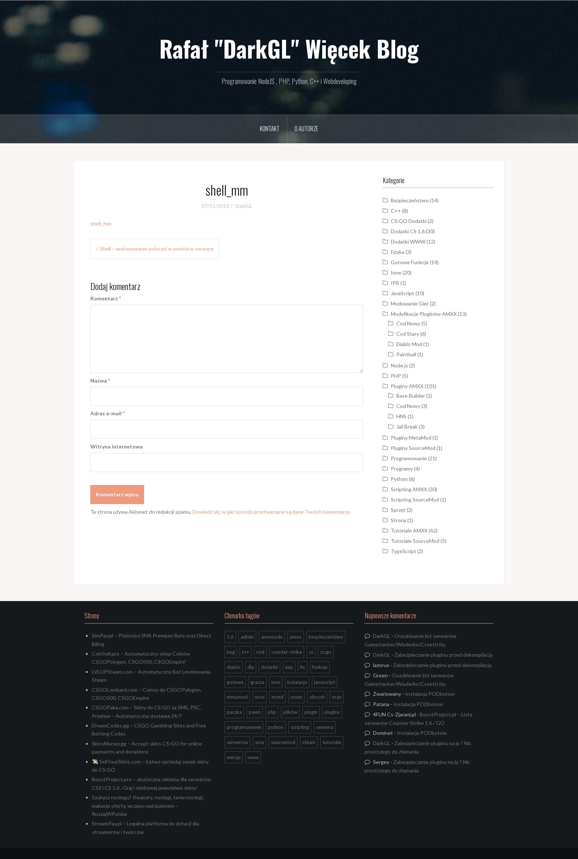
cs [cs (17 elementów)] (311, 652)
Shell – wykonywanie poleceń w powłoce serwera (156, 248)
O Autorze (306, 128)
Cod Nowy (408, 323)
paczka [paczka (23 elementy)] (234, 712)
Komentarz (105, 298)
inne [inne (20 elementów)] (275, 682)
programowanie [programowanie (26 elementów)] (244, 727)
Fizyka (397, 252)
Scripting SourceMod (415, 499)
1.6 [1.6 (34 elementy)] (230, 637)
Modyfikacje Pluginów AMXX (424, 314)
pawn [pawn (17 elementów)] (255, 712)
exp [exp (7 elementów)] (289, 667)
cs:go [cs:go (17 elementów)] (325, 652)
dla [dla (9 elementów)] (250, 667)
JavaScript (402, 293)
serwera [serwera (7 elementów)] (324, 727)
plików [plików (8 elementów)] (290, 712)
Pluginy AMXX (407, 386)
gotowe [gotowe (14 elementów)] (235, 682)
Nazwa (100, 380)
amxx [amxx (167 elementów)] (296, 637)
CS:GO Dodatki (408, 221)
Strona (398, 520)
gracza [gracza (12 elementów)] (257, 682)
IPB (395, 283)
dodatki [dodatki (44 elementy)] (269, 667)
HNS (401, 416)
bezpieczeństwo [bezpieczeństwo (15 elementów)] (326, 637)
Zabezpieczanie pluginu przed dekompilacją (443, 655)
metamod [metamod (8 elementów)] (237, 697)
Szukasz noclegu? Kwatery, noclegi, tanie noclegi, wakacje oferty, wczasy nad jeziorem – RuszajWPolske (148, 805)
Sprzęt (398, 510)
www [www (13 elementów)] (253, 757)
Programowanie (409, 458)
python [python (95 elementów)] (275, 727)
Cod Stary (407, 334)
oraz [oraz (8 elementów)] (336, 697)
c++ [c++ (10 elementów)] (245, 652)
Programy (402, 468)
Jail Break (407, 426)
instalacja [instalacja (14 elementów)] (297, 682)
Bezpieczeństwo (410, 200)
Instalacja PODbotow (430, 694)
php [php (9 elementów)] (272, 712)
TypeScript (403, 551)
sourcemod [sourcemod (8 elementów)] (283, 742)
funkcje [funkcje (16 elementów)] (319, 667)
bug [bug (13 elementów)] (231, 652)
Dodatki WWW (408, 241)
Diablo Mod (409, 344)
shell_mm (100, 223)
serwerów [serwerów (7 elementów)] (237, 742)
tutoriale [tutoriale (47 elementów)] (332, 742)
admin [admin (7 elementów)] (247, 637)
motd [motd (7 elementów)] (277, 697)
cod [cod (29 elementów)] (260, 652)
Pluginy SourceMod (413, 448)
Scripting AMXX (409, 489)
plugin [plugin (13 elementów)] (310, 712)
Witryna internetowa (116, 446)
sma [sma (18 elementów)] (259, 742)
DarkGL (244, 206)
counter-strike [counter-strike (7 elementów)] (286, 652)
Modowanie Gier (410, 303)
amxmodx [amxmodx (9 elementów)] (272, 637)
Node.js (399, 365)
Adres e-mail (107, 413)
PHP (396, 376)
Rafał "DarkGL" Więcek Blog (289, 48)
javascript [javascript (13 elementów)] (324, 682)
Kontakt (269, 128)
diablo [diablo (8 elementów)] (233, 667)
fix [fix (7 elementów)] (302, 667)
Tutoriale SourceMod (415, 541)
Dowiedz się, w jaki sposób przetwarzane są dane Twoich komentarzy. (271, 512)
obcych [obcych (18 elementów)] (317, 697)
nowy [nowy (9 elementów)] (296, 697)
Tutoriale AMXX (409, 530)
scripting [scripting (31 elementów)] (299, 727)
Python (399, 479)
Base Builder (410, 395)
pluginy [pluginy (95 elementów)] (332, 712)
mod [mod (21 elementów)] (260, 697)
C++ (396, 210)
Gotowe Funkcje (410, 262)
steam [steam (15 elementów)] (309, 742)
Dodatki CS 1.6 (408, 231)
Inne (396, 272)
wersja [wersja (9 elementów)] (234, 757)
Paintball (406, 354)
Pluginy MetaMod (411, 437)
